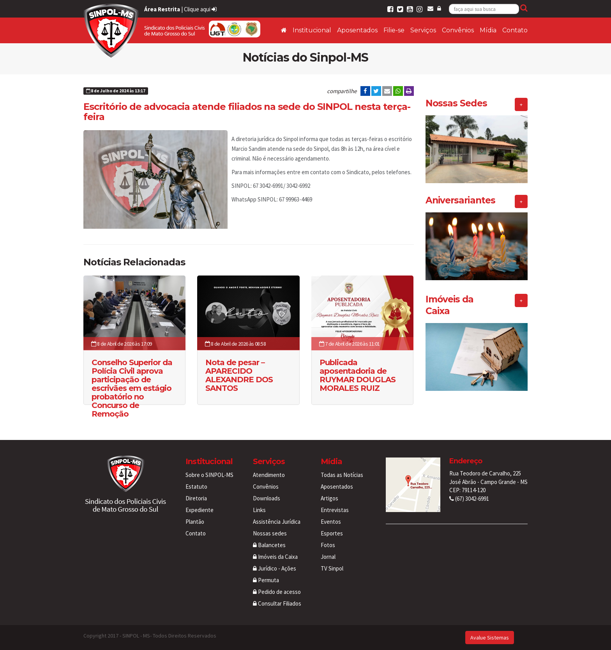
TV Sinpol (332, 568)
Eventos (331, 521)
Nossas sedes (270, 533)
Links (259, 510)
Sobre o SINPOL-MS (209, 475)
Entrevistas (335, 510)
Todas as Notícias (342, 475)
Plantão (194, 521)
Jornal (328, 556)
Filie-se (393, 30)
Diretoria (196, 498)
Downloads (266, 498)
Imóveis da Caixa (275, 556)
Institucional (312, 30)
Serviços (423, 30)
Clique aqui (200, 9)
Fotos (328, 545)
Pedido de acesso (277, 591)
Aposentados (357, 30)
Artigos (329, 498)
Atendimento (269, 475)
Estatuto (196, 486)
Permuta (266, 580)
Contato (515, 30)
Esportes (332, 533)
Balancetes (269, 545)
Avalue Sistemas (489, 637)
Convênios (458, 30)
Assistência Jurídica (276, 521)
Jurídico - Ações (274, 568)
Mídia (488, 30)
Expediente (199, 510)
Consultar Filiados (277, 603)
